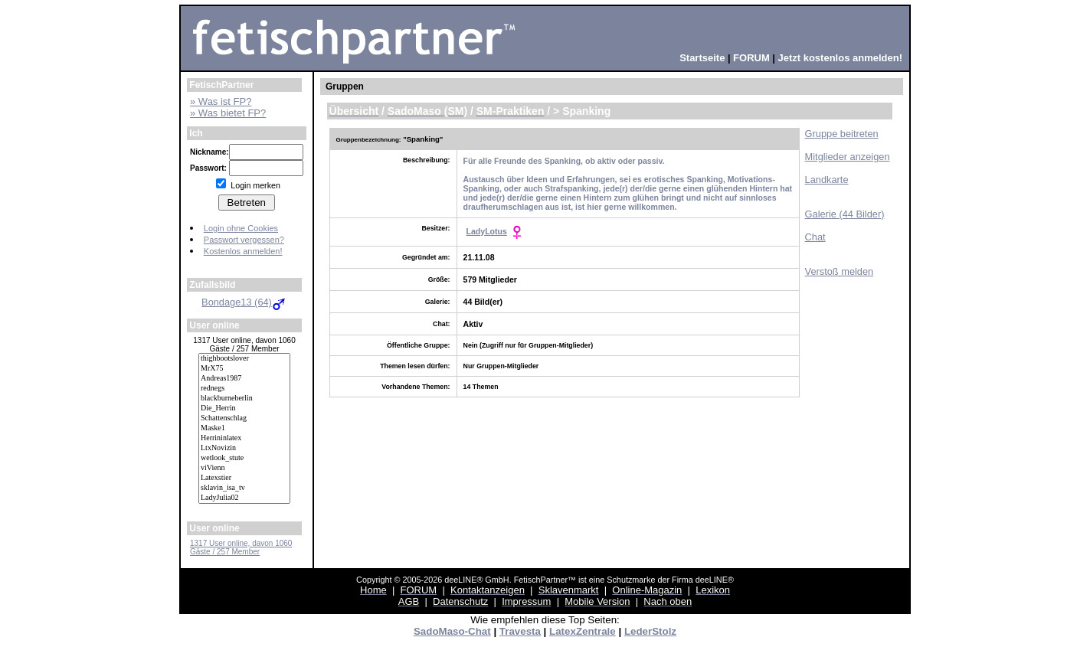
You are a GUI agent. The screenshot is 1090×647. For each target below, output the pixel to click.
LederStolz (650, 631)
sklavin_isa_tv (244, 488)
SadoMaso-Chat (452, 631)
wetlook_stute (244, 458)
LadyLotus (486, 231)
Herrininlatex (244, 438)
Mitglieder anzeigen (847, 156)
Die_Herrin (244, 408)
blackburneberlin (244, 399)
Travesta (520, 631)
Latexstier (244, 478)
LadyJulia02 (244, 498)
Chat (815, 237)
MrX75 (244, 369)
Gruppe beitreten (842, 133)
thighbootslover (244, 359)
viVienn (244, 468)
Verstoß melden (839, 271)
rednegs (244, 389)
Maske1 (244, 428)
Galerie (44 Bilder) (845, 214)
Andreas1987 (244, 379)
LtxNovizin (244, 448)
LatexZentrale (582, 631)
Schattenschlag (244, 418)
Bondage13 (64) (244, 302)
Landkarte (827, 179)
